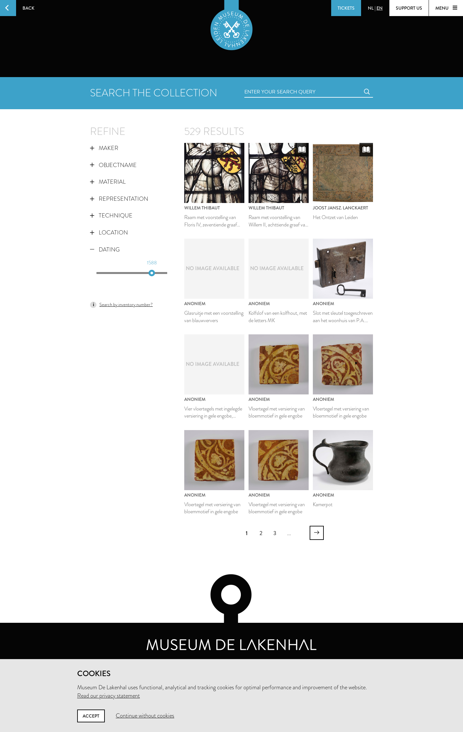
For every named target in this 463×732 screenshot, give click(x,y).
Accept (91, 716)
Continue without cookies (145, 715)
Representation (119, 199)
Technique (111, 215)
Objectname (113, 165)
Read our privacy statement (108, 696)
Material (108, 182)
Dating (105, 249)
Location (109, 232)
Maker (104, 148)
